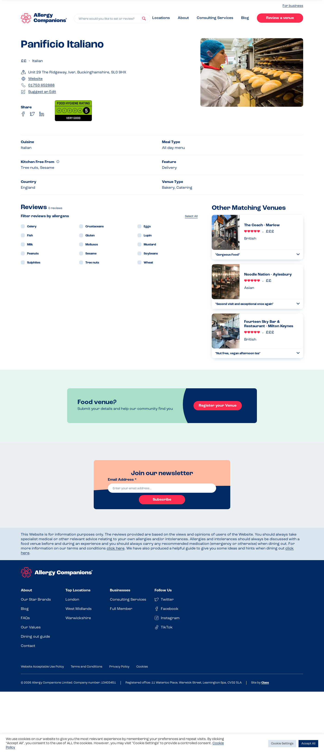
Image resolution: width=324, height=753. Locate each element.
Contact (28, 646)
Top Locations (77, 590)
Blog (245, 18)
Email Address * (122, 480)
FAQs (25, 618)
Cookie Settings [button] (282, 743)
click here (116, 548)
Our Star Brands (36, 600)
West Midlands (78, 609)
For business (293, 6)
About (183, 18)
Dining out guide (35, 637)
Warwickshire (78, 618)
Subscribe (162, 500)
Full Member (121, 609)
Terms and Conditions (86, 666)
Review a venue (280, 18)
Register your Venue (218, 406)
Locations (161, 18)
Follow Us (163, 590)
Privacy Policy (119, 666)
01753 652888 (41, 85)
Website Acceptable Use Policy (42, 666)
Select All (191, 216)
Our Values (31, 627)
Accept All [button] (308, 743)
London (72, 600)
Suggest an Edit (42, 92)
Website (35, 79)
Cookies (142, 666)
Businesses (120, 590)
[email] (162, 488)
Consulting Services (215, 18)
